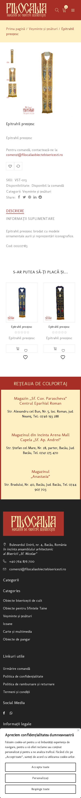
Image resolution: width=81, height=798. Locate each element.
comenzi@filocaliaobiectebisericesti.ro (34, 155)
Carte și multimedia (17, 631)
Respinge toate (41, 789)
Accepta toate (40, 767)
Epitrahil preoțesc (21, 327)
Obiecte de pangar (16, 639)
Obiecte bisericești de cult (22, 600)
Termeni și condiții (16, 692)
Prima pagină (15, 29)
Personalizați (40, 778)
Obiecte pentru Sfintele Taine (25, 608)
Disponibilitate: (18, 185)
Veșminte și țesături (43, 29)
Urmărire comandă (16, 669)
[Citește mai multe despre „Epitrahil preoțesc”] (18, 348)
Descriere (15, 211)
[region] (40, 763)
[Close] (78, 730)
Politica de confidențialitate (23, 676)
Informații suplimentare (30, 218)
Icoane (7, 624)
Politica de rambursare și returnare (28, 684)
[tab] (15, 211)
